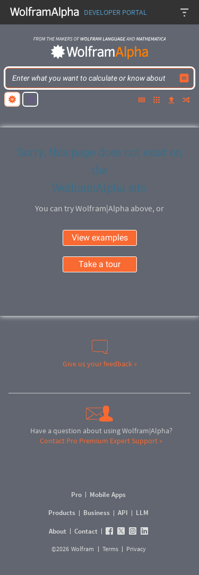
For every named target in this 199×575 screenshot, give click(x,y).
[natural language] (12, 99)
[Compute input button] (184, 78)
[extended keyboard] (141, 100)
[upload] (171, 100)
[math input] (30, 99)
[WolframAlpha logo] (100, 52)
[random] (186, 100)
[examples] (156, 100)
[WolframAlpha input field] (93, 78)
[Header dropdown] (185, 12)
